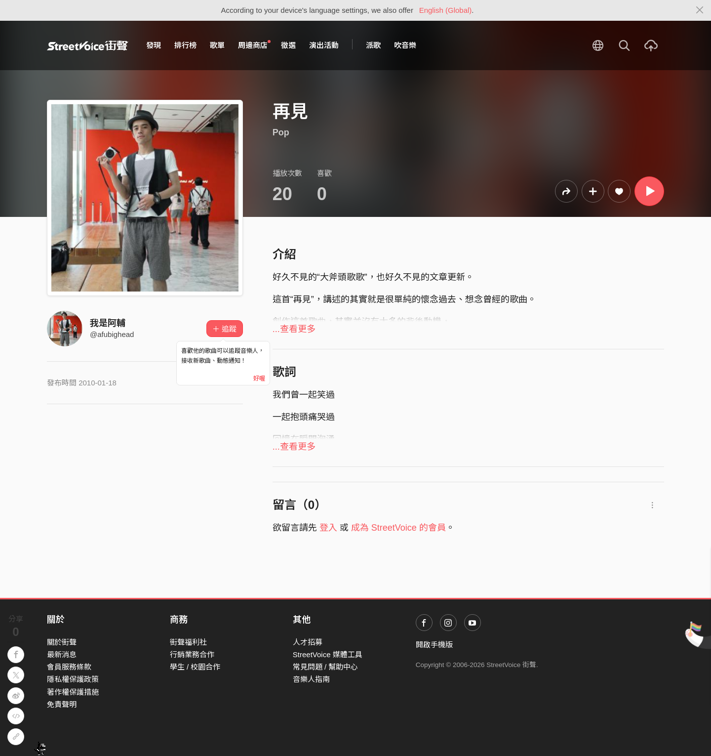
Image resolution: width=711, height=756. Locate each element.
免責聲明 (62, 704)
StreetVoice (87, 45)
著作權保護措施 (73, 692)
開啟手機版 (434, 644)
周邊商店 (254, 45)
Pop (281, 132)
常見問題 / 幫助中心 (325, 667)
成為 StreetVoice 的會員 (398, 528)
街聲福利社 (188, 642)
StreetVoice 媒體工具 (327, 654)
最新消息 (62, 654)
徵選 (288, 45)
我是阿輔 (107, 323)
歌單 (217, 45)
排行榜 (185, 45)
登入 (328, 528)
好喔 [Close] (259, 378)
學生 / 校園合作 (195, 667)
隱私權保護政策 (73, 679)
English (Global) (445, 10)
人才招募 (307, 642)
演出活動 (324, 45)
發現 (153, 45)
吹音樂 (405, 45)
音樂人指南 (311, 679)
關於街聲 (62, 642)
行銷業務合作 (192, 654)
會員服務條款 (69, 667)
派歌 (373, 45)
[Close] (700, 10)
